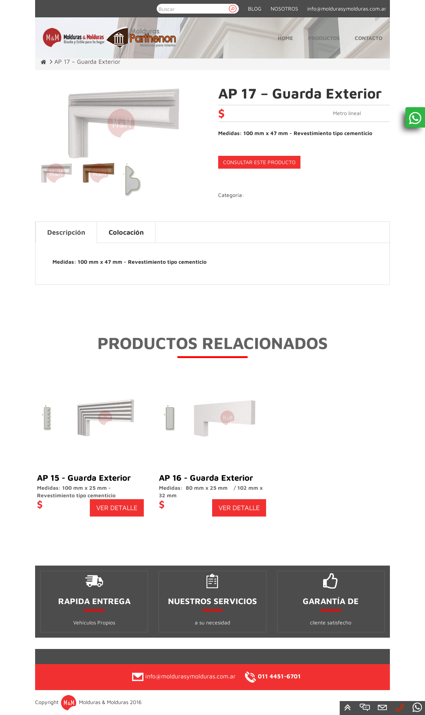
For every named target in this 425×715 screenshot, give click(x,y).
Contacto (368, 38)
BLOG (255, 8)
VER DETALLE (116, 508)
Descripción (66, 232)
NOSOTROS (284, 8)
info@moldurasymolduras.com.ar (346, 8)
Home (285, 38)
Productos (324, 38)
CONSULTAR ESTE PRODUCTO (259, 162)
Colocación (126, 232)
